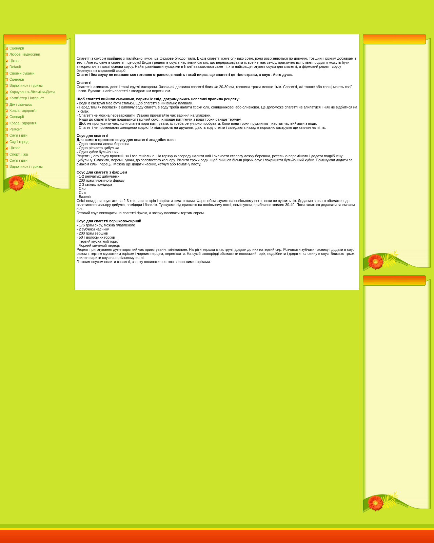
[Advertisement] (123, 15)
